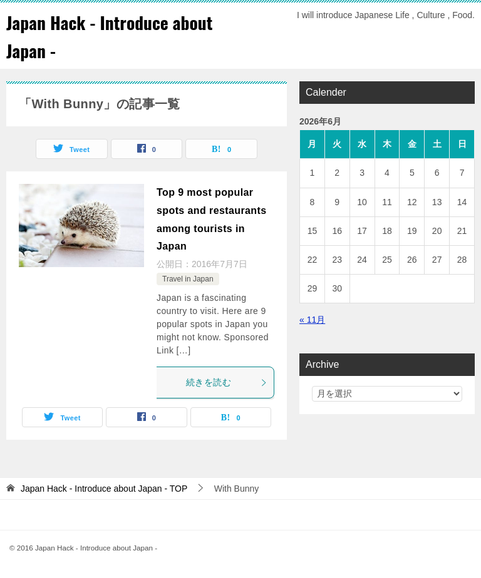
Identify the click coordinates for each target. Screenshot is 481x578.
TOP (104, 489)
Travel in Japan (188, 279)
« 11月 (312, 320)
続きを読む (226, 382)
